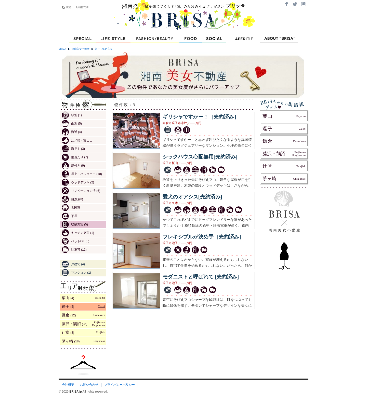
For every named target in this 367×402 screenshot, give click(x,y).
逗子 (97, 48)
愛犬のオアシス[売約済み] (192, 196)
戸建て (73, 264)
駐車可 (74, 249)
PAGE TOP (82, 7)
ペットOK (75, 241)
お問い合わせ (89, 384)
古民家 (71, 207)
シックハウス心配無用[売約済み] (200, 156)
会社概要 (68, 384)
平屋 (69, 216)
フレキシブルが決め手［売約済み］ (203, 236)
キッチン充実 (78, 232)
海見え (73, 148)
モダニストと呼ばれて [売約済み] (201, 276)
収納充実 (107, 48)
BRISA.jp (75, 391)
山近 (72, 123)
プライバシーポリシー (119, 384)
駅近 (72, 115)
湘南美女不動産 (80, 48)
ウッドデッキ (78, 182)
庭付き (73, 165)
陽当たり (75, 157)
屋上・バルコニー (82, 174)
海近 (72, 132)
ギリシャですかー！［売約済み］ (201, 116)
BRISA (62, 48)
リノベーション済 (81, 190)
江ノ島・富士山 (77, 140)
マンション (76, 272)
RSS (69, 7)
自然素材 (72, 199)
